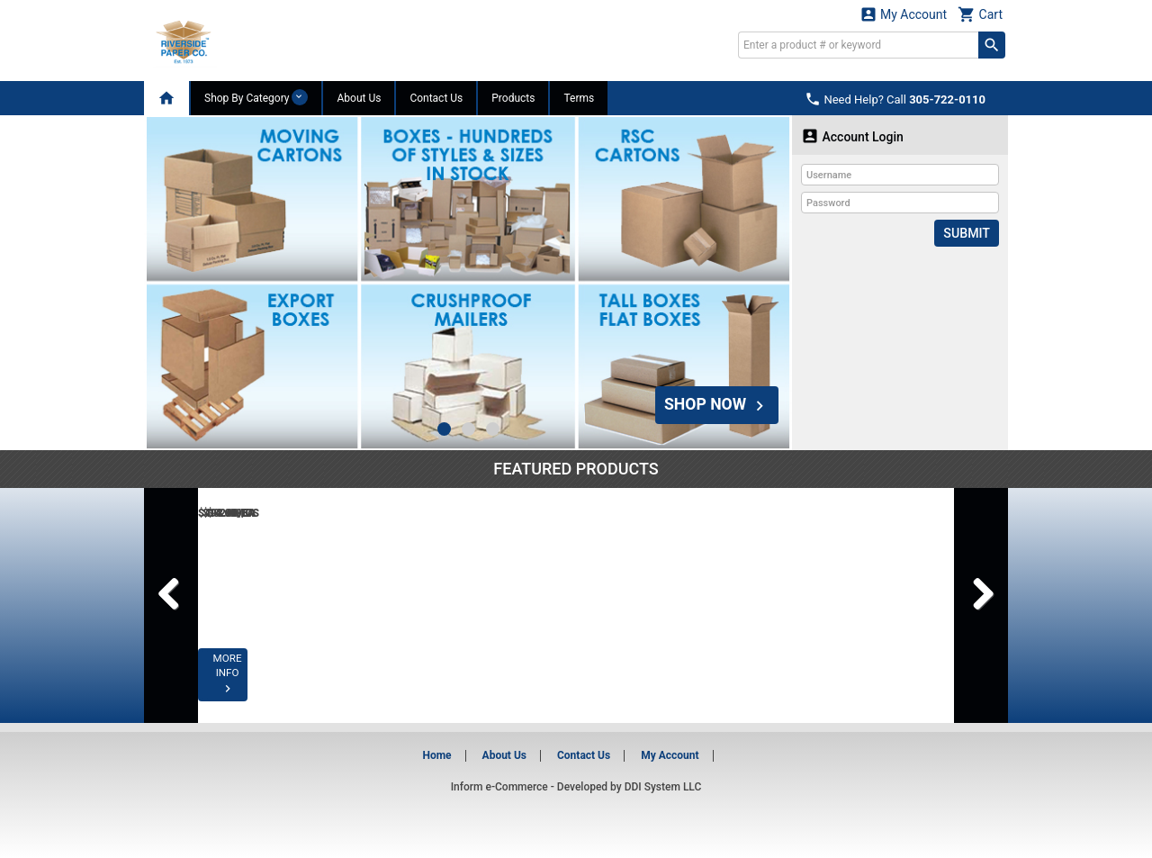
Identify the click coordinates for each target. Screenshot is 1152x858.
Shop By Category (256, 97)
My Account (904, 14)
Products (513, 98)
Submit (967, 233)
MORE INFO (272, 687)
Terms (578, 98)
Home (436, 755)
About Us (359, 98)
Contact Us (436, 98)
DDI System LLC (663, 787)
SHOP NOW (716, 403)
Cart (980, 14)
